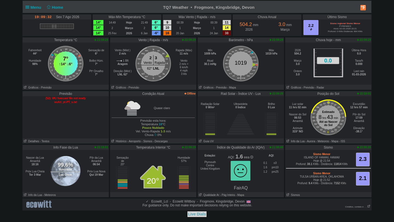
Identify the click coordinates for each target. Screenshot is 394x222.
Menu (34, 7)
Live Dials (197, 214)
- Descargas (160, 141)
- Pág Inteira (227, 195)
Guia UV (206, 141)
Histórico (118, 141)
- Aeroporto (134, 141)
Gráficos (31, 87)
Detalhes (31, 141)
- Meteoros (322, 141)
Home (55, 7)
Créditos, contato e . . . (357, 207)
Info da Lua (295, 141)
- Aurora (310, 141)
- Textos (45, 141)
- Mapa (231, 87)
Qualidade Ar (208, 195)
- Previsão (45, 87)
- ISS (342, 141)
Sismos (292, 195)
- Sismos (146, 141)
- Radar (319, 87)
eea (248, 157)
